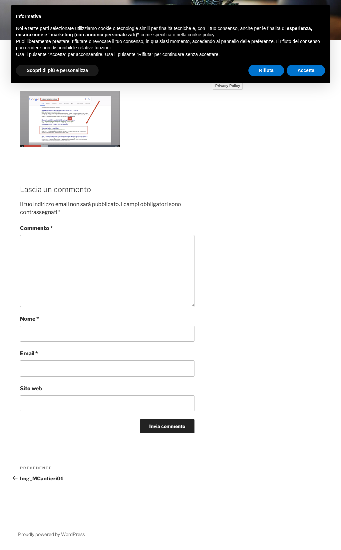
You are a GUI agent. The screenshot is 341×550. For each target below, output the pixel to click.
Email (29, 353)
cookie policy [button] (201, 34)
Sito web (31, 388)
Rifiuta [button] (266, 70)
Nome (29, 319)
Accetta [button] (305, 70)
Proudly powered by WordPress (51, 534)
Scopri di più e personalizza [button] (57, 70)
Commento (36, 228)
